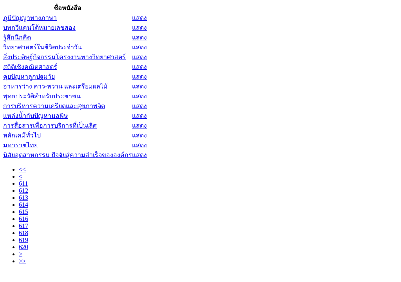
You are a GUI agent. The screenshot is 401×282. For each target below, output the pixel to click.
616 (23, 218)
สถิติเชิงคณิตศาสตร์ (30, 66)
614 (23, 204)
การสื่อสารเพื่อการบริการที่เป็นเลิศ (50, 125)
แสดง (139, 17)
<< (22, 169)
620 (23, 247)
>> (22, 261)
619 (23, 240)
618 (23, 233)
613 (23, 197)
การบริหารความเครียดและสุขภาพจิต (54, 106)
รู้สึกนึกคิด (17, 37)
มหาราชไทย (20, 145)
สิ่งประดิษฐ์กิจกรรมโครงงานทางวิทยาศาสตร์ (64, 57)
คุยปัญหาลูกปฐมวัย (29, 76)
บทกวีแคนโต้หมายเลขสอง (39, 27)
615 (23, 211)
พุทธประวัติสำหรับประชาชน (42, 96)
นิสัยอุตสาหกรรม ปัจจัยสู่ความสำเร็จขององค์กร (67, 155)
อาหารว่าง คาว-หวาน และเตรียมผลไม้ (55, 86)
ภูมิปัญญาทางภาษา (30, 17)
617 (23, 225)
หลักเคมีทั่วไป (22, 135)
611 (23, 183)
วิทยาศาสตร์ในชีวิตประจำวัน (42, 47)
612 (23, 190)
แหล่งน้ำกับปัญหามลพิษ (35, 115)
